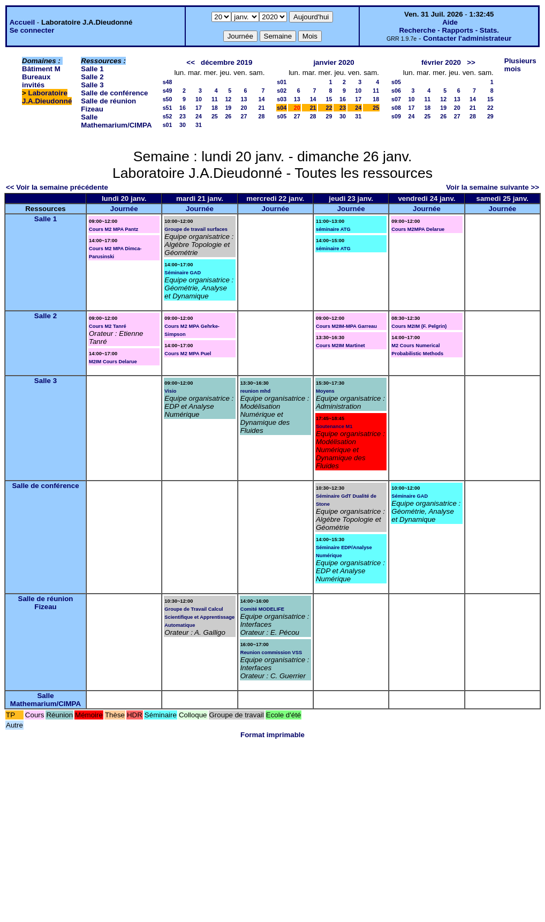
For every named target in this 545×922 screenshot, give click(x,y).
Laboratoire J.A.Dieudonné (47, 97)
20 (244, 107)
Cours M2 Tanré (107, 326)
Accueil (22, 22)
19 (228, 107)
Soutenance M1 (334, 426)
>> (471, 62)
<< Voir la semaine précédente (57, 187)
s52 (167, 116)
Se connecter (32, 30)
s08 (396, 107)
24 (198, 116)
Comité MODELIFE (262, 609)
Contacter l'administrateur (467, 38)
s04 (281, 107)
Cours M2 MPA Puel (187, 353)
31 (198, 125)
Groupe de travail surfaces (196, 229)
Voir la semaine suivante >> (492, 187)
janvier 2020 (333, 62)
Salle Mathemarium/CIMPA (116, 121)
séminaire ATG (333, 229)
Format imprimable (272, 735)
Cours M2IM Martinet (340, 345)
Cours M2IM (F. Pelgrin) (418, 326)
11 (214, 99)
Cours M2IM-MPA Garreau (346, 326)
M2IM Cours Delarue (113, 361)
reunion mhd (255, 391)
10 (198, 99)
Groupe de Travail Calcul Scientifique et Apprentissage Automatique (199, 617)
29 (329, 116)
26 (228, 116)
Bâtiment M (41, 69)
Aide (450, 22)
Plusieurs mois (520, 65)
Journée (124, 209)
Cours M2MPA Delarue (417, 229)
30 (182, 125)
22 (329, 107)
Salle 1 (92, 69)
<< (190, 62)
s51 (167, 107)
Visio (170, 391)
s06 (396, 90)
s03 (281, 99)
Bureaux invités (36, 81)
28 (261, 116)
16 (182, 107)
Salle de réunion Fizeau (45, 603)
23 (182, 116)
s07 (396, 99)
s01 (167, 125)
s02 (281, 90)
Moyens (325, 391)
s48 (167, 82)
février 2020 (441, 62)
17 (198, 107)
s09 (396, 116)
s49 (167, 90)
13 (244, 99)
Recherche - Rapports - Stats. (449, 30)
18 (214, 107)
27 (244, 116)
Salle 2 (92, 77)
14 (261, 99)
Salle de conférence (114, 93)
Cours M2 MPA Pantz (113, 229)
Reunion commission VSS (271, 652)
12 (228, 99)
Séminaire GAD (182, 272)
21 (261, 107)
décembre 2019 (226, 62)
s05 (281, 116)
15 (329, 99)
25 (214, 116)
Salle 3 (92, 85)
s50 (167, 99)
